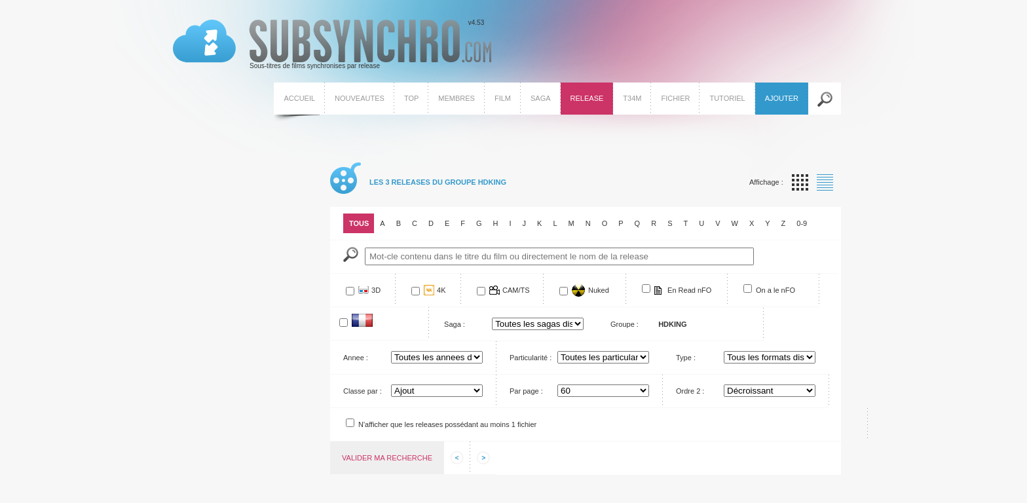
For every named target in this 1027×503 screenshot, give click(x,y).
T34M (632, 98)
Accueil (299, 98)
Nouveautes (359, 98)
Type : (686, 358)
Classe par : (362, 391)
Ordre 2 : (690, 391)
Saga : (454, 324)
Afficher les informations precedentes (457, 457)
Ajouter (781, 98)
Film (503, 98)
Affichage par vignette (800, 182)
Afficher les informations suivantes (483, 457)
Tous (359, 223)
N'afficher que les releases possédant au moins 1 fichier (447, 424)
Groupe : (624, 324)
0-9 (801, 223)
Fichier (675, 98)
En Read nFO (689, 290)
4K (441, 290)
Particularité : (530, 358)
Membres (456, 98)
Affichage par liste (825, 182)
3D (376, 290)
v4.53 (332, 44)
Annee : (355, 358)
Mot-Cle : (350, 254)
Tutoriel (727, 98)
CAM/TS (516, 290)
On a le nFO (775, 290)
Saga (541, 98)
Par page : (526, 391)
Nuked (598, 290)
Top (411, 98)
